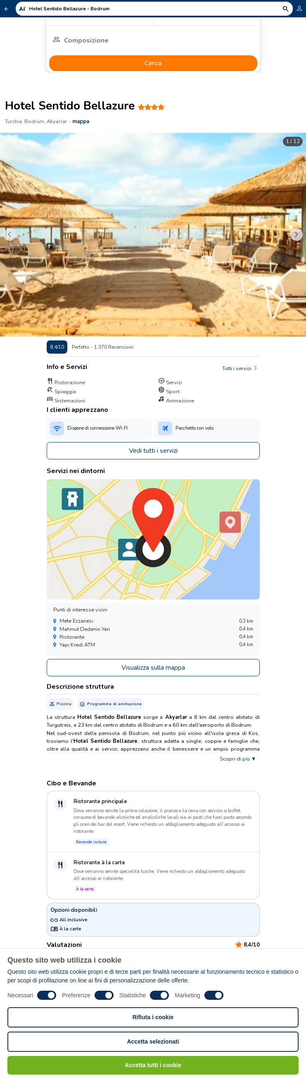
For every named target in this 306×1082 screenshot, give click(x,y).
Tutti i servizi (240, 368)
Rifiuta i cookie (153, 1017)
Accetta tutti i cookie (153, 1065)
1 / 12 (293, 141)
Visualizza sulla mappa (153, 667)
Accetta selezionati (153, 1041)
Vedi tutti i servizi (153, 450)
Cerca (153, 63)
